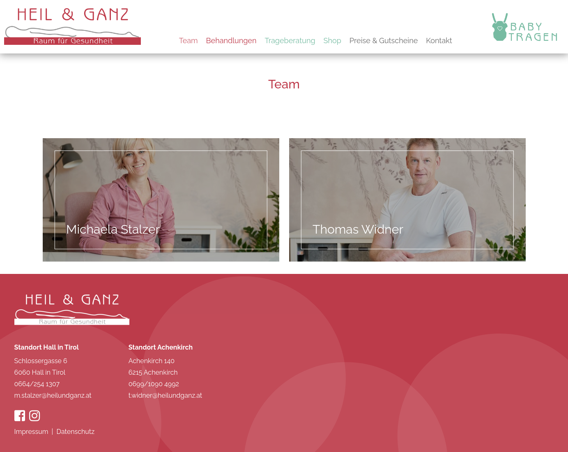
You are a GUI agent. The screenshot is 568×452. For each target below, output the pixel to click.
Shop (332, 40)
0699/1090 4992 (154, 384)
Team (188, 40)
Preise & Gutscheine (384, 40)
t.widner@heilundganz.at (165, 395)
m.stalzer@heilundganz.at (53, 395)
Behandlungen (231, 40)
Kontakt (439, 40)
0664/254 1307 (37, 384)
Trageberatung (289, 40)
